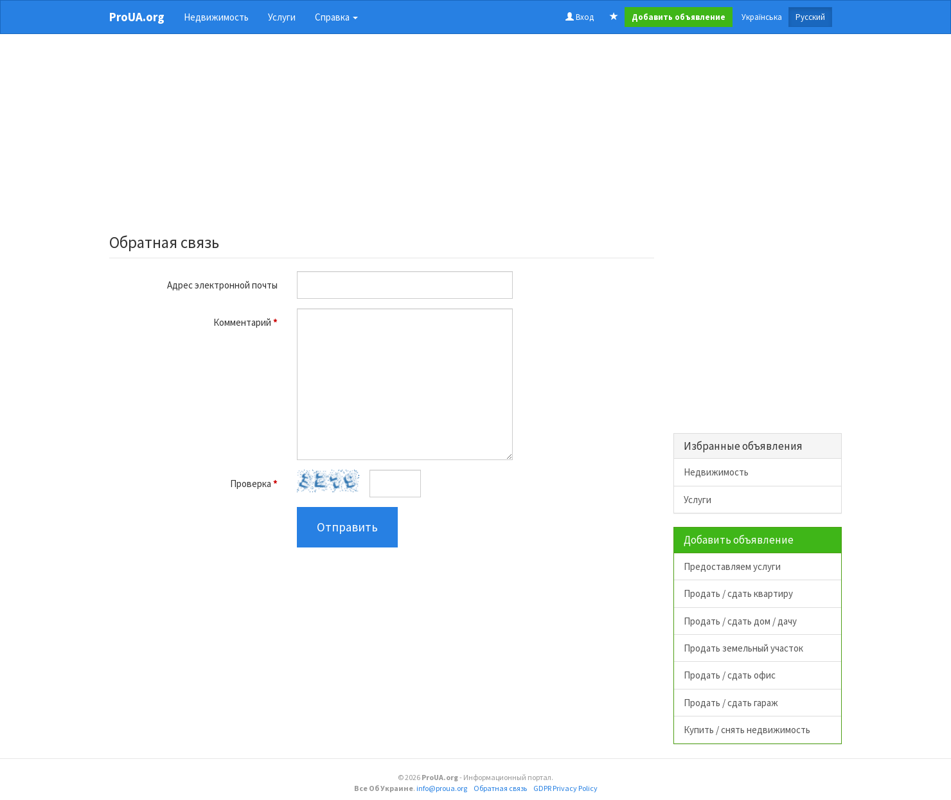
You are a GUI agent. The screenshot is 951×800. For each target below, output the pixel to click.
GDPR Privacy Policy (565, 788)
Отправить (347, 527)
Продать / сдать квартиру (738, 593)
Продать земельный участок (743, 648)
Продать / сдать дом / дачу (740, 621)
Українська (762, 17)
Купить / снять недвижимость (747, 730)
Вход (579, 17)
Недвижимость (216, 17)
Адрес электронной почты (222, 285)
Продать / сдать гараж (731, 703)
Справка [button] (336, 17)
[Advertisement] (381, 137)
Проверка (254, 483)
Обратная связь (500, 788)
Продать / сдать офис (730, 675)
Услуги (282, 17)
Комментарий (245, 322)
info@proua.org (441, 788)
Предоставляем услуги (732, 566)
